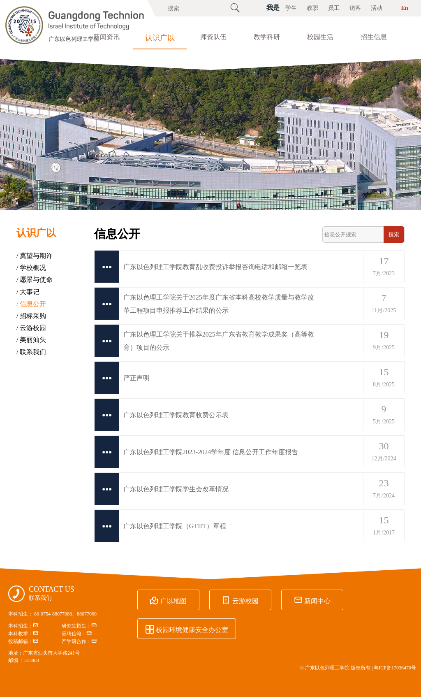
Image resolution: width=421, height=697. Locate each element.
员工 (334, 8)
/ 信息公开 (31, 303)
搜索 (394, 234)
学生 (291, 8)
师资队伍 (213, 36)
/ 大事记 (27, 291)
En (404, 8)
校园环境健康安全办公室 (186, 629)
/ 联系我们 (31, 351)
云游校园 (239, 600)
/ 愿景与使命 (34, 279)
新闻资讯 (106, 36)
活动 (376, 8)
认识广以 (160, 38)
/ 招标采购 (31, 315)
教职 (312, 8)
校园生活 (320, 36)
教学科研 (267, 36)
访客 (355, 8)
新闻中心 (311, 600)
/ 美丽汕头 (31, 339)
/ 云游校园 (31, 327)
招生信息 (374, 36)
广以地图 (168, 600)
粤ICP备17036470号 (395, 668)
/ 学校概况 (31, 267)
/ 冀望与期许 (34, 255)
